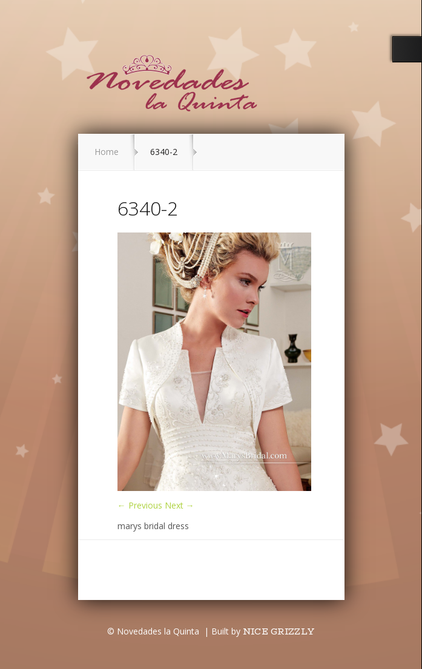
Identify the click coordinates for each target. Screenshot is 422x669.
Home (106, 151)
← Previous (139, 505)
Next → (179, 505)
